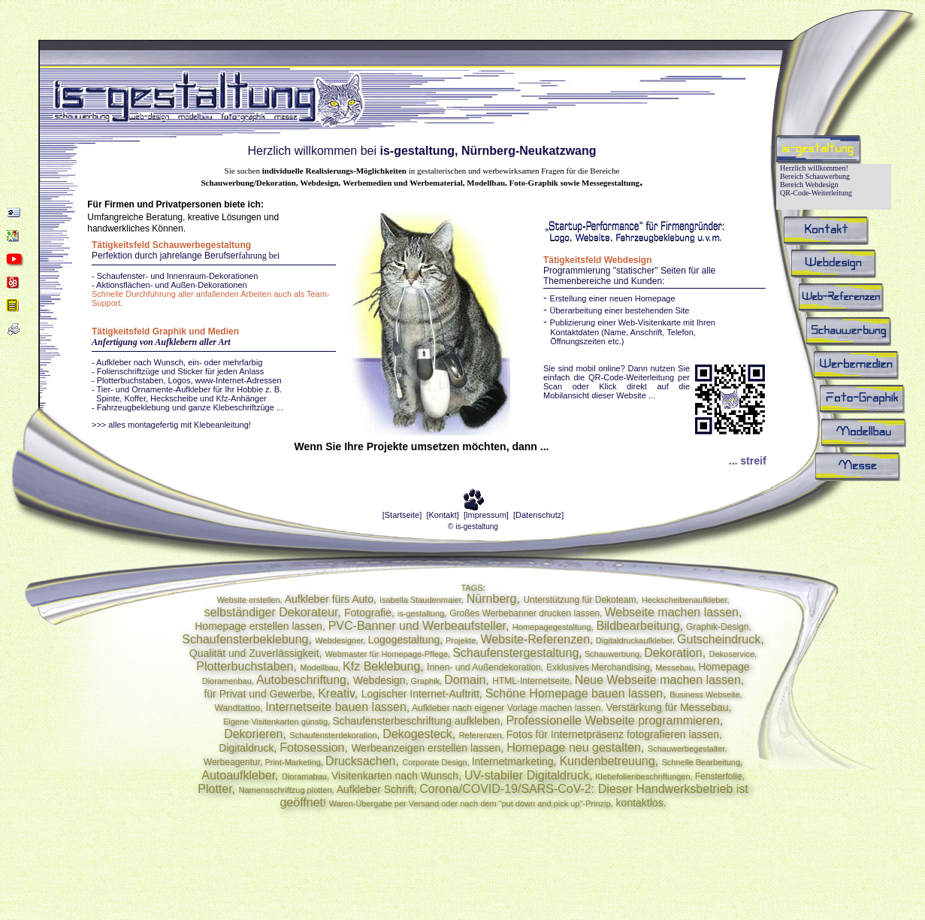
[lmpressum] (486, 514)
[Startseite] (402, 514)
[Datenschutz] (538, 514)
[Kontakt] (442, 514)
